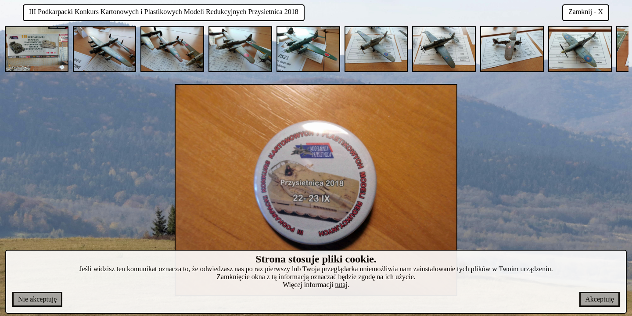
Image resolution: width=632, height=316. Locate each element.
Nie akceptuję (37, 299)
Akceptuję (599, 299)
